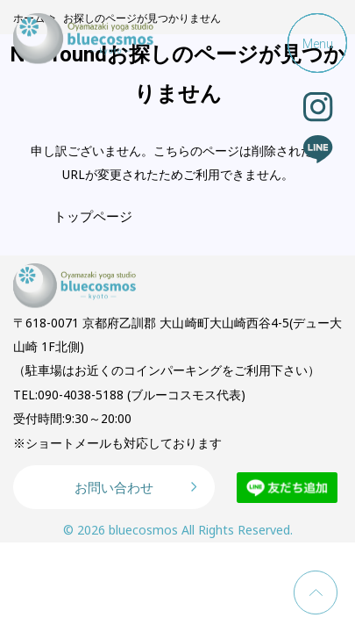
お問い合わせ (114, 487)
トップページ (92, 216)
